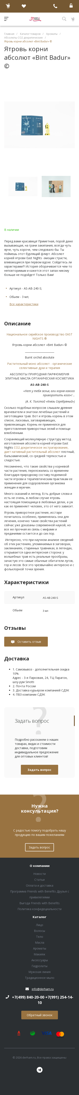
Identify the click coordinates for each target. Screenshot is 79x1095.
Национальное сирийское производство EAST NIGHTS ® (39, 336)
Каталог (39, 917)
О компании (40, 866)
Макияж (39, 954)
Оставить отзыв (29, 642)
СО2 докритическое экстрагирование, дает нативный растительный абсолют (36, 450)
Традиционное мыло (39, 978)
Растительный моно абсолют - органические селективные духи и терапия (39, 366)
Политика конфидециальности (39, 909)
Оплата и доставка (39, 885)
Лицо (39, 925)
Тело (39, 937)
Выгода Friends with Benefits (39, 903)
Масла (39, 942)
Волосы (39, 931)
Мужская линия (39, 972)
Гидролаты (39, 966)
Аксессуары (39, 960)
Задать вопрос (39, 770)
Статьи (39, 880)
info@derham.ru (43, 989)
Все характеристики (23, 304)
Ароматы (39, 948)
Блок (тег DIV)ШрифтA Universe (35, 19)
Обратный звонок (39, 1015)
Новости (39, 874)
